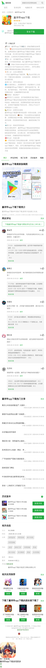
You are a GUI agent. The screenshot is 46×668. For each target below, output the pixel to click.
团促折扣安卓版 (37, 588)
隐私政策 (10, 564)
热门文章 (24, 158)
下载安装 (29, 23)
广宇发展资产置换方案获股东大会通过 (14, 459)
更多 (42, 218)
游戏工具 (18, 547)
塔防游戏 (21, 537)
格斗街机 (30, 537)
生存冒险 (36, 552)
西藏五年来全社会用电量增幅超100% (14, 423)
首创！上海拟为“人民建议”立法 (13, 486)
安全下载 (31, 32)
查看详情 (38, 503)
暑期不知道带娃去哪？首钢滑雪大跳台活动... (14, 414)
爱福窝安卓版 (8, 588)
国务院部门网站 (8, 468)
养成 (34, 547)
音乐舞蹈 (21, 552)
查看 (8, 594)
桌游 (10, 547)
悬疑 (28, 552)
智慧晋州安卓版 (37, 614)
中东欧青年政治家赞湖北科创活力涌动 (14, 477)
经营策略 (12, 542)
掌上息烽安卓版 (23, 614)
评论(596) (14, 158)
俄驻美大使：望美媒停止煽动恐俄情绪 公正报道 (14, 441)
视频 (42, 158)
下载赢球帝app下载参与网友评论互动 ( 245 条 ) (23, 224)
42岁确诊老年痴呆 (9, 432)
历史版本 (33, 158)
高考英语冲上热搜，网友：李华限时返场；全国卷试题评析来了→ (14, 450)
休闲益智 (12, 537)
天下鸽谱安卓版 (8, 614)
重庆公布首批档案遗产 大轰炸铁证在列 (14, 405)
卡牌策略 (27, 547)
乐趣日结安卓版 (23, 588)
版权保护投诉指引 (23, 630)
